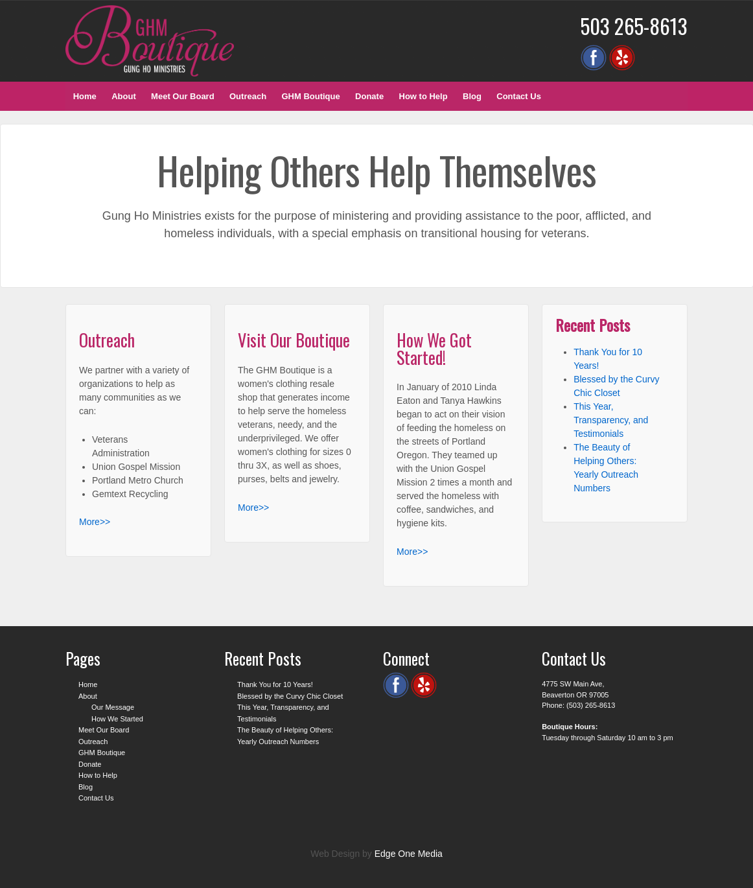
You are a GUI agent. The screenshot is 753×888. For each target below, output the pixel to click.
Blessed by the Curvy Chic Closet (290, 696)
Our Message (112, 707)
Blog (472, 96)
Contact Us (518, 96)
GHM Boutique (310, 96)
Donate (369, 96)
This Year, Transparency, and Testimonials (610, 420)
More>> (94, 522)
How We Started (117, 719)
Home (85, 96)
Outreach (247, 96)
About (123, 96)
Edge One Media (409, 853)
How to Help (423, 96)
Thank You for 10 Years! (275, 684)
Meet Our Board (182, 96)
